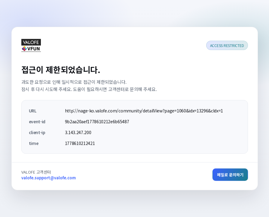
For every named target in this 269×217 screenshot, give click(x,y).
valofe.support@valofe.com (48, 178)
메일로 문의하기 (230, 175)
